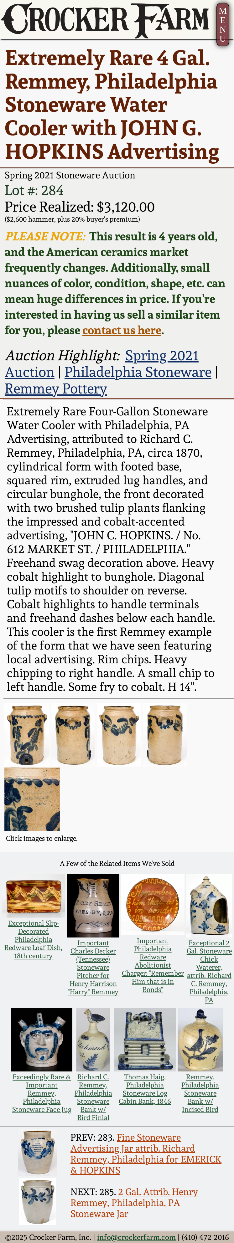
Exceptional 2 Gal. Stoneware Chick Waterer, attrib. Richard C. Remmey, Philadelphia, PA (209, 971)
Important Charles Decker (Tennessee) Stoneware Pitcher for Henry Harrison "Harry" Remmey (93, 967)
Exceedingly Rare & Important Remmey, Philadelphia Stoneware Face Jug (41, 1093)
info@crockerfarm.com (136, 1237)
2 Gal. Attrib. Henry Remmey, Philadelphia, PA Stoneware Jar (134, 1202)
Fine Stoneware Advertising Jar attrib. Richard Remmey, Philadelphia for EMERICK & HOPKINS (145, 1154)
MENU (223, 24)
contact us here (121, 330)
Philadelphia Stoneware (138, 372)
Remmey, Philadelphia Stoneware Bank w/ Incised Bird (200, 1093)
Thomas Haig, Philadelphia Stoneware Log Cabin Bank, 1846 (145, 1089)
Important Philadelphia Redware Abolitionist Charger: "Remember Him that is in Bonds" (153, 965)
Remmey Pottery (56, 388)
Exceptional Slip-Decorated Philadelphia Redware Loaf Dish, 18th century (33, 939)
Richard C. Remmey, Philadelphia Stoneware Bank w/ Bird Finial (93, 1097)
